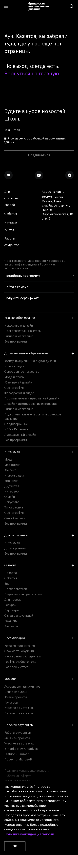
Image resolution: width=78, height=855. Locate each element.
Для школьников (39, 535)
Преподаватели (15, 589)
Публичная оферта (17, 775)
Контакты (11, 626)
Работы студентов (11, 241)
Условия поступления (19, 645)
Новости (10, 572)
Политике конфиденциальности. (29, 834)
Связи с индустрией (18, 615)
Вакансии (11, 620)
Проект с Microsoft (18, 759)
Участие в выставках (19, 707)
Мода (8, 459)
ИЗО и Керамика (16, 429)
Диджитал (11, 486)
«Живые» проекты (17, 738)
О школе (39, 565)
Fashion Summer (16, 754)
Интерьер (11, 491)
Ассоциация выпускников (22, 686)
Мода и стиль (14, 377)
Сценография (14, 387)
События (10, 214)
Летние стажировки (18, 713)
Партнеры (11, 610)
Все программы (15, 341)
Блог (7, 583)
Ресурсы (10, 605)
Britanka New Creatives (21, 748)
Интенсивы (39, 451)
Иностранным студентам (22, 656)
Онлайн (9, 496)
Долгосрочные (15, 548)
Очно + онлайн (14, 518)
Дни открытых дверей (11, 198)
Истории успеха (11, 226)
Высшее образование (39, 317)
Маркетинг (12, 464)
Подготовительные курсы (22, 330)
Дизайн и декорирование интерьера (30, 403)
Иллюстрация (14, 366)
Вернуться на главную (31, 74)
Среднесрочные (16, 424)
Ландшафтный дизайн (20, 434)
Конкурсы (11, 702)
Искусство (12, 502)
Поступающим (39, 638)
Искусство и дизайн (18, 325)
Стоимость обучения (19, 651)
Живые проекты (15, 697)
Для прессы (12, 599)
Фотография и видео (19, 393)
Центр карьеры (15, 691)
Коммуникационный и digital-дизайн (30, 361)
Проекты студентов (39, 725)
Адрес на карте (53, 192)
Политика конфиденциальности (27, 770)
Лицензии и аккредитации (23, 594)
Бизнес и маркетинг (18, 336)
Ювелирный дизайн (18, 382)
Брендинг (11, 480)
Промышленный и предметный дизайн (31, 398)
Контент (10, 470)
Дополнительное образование (39, 353)
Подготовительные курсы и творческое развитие (32, 416)
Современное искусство (21, 371)
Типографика (13, 507)
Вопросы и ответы (17, 667)
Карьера (39, 678)
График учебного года (20, 661)
